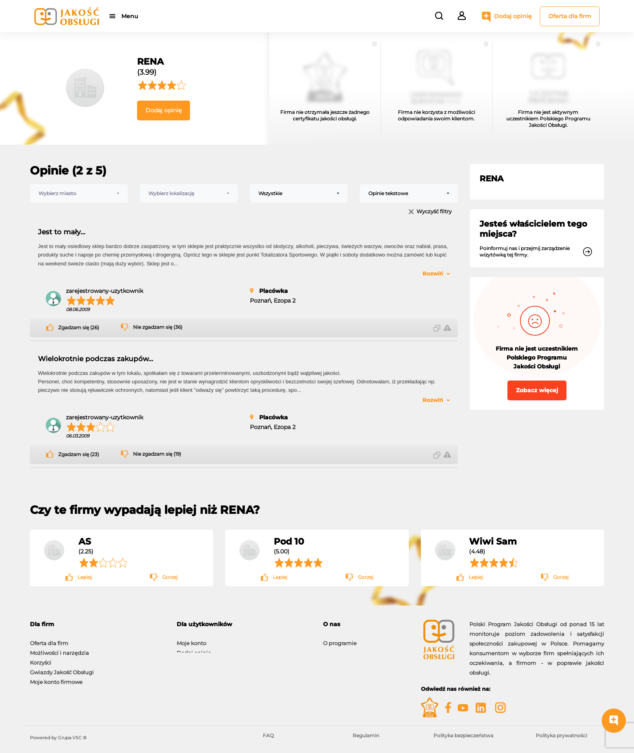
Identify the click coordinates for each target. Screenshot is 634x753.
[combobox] (79, 193)
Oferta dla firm (569, 16)
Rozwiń (433, 273)
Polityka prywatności (561, 735)
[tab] (97, 624)
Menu (130, 16)
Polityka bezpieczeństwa (463, 735)
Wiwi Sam (493, 541)
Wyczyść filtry (434, 212)
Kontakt (333, 649)
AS (84, 541)
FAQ (268, 735)
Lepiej (85, 577)
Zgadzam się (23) (78, 454)
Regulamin (366, 735)
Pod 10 (289, 541)
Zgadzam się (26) (78, 327)
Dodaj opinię (513, 16)
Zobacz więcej (537, 390)
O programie (340, 639)
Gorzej (170, 577)
